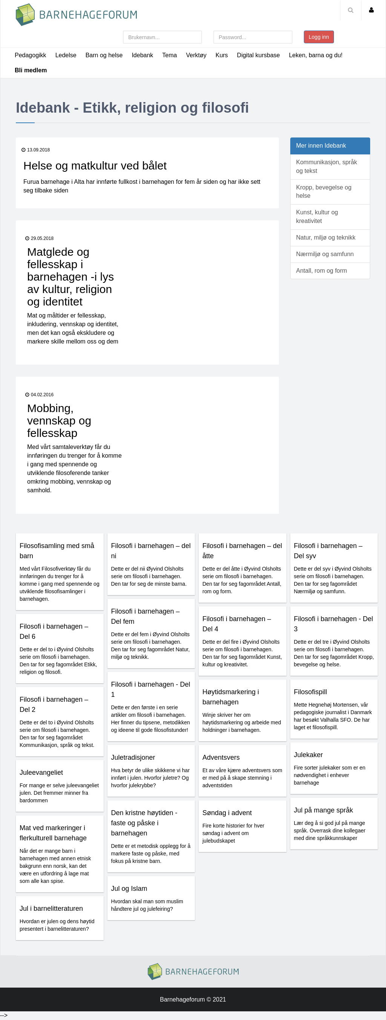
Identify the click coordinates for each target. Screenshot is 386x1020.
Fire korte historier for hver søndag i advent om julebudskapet (233, 833)
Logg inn (319, 37)
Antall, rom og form (321, 270)
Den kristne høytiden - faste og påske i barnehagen (144, 823)
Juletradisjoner (133, 757)
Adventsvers (221, 757)
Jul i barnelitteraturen (51, 908)
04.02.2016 (39, 394)
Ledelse (66, 55)
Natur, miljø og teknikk (325, 237)
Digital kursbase (258, 55)
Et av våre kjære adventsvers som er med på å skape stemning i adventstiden (242, 777)
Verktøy (196, 55)
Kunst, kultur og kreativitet (317, 216)
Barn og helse (104, 55)
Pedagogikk (30, 55)
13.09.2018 (35, 150)
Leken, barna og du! (315, 55)
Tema (169, 55)
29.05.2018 (39, 238)
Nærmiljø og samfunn (325, 254)
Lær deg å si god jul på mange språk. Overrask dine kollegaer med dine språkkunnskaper (330, 830)
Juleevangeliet (41, 772)
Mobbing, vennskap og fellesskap (59, 420)
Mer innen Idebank (321, 145)
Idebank (142, 55)
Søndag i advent (227, 813)
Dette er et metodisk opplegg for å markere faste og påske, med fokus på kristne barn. (151, 853)
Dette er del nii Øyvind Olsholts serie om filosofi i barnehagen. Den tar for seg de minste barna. (149, 576)
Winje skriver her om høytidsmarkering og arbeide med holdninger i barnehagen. (241, 722)
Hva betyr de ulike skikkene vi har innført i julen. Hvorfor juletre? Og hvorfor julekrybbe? (150, 777)
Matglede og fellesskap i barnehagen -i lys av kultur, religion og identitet (70, 277)
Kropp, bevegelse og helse (324, 191)
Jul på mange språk (323, 810)
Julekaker (308, 755)
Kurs (222, 55)
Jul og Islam (129, 888)
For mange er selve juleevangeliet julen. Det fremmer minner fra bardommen (59, 792)
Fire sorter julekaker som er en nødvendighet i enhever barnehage (330, 775)
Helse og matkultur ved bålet (95, 165)
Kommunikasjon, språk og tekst (326, 166)
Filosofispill (310, 692)
